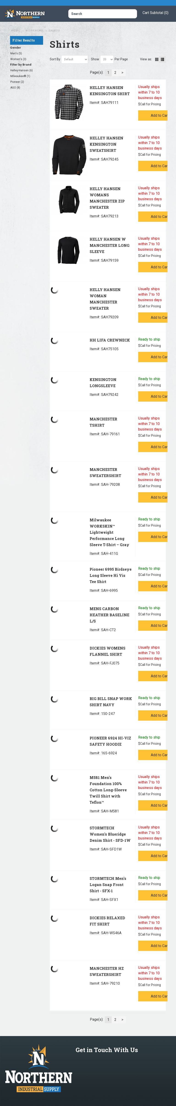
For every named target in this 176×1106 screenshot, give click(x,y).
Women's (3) (18, 59)
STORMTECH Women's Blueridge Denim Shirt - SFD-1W (110, 834)
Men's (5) (16, 53)
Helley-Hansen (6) (21, 70)
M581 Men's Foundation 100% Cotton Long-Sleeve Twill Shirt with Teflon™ (108, 790)
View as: (146, 59)
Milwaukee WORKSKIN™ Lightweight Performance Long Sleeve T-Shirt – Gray (109, 532)
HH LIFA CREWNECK (110, 340)
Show (95, 59)
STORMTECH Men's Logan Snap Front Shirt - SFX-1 (108, 884)
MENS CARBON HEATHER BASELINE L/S (109, 614)
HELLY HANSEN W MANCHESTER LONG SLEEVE (109, 245)
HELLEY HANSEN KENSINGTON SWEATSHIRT (106, 144)
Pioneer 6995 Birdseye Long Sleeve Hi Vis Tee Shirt (111, 575)
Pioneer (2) (17, 81)
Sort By (55, 59)
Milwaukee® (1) (20, 76)
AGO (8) (15, 87)
